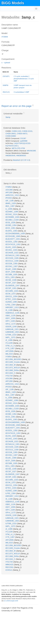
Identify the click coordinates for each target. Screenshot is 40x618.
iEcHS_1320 (11, 247)
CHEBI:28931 (11, 134)
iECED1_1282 (12, 242)
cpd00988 (23, 141)
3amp (8, 117)
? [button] (32, 105)
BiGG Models (13, 3)
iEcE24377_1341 (13, 239)
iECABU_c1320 (12, 220)
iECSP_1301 (11, 288)
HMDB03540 (10, 156)
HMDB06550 (21, 156)
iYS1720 (9, 376)
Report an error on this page (17, 106)
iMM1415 (10, 564)
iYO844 (5, 37)
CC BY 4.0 (26, 160)
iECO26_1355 (12, 263)
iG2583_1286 (11, 302)
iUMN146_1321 (12, 329)
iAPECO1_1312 (12, 195)
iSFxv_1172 (11, 324)
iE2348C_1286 (12, 212)
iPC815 (9, 198)
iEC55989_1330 (13, 217)
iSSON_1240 (11, 326)
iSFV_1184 (10, 321)
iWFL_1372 (11, 337)
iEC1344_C (11, 373)
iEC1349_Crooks (13, 362)
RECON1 (10, 567)
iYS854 (9, 187)
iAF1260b (10, 351)
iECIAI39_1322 (12, 253)
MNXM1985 (31, 151)
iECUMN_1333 (12, 291)
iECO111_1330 (12, 261)
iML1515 (9, 354)
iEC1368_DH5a (12, 370)
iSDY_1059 (11, 318)
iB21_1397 (10, 206)
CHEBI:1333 (16, 131)
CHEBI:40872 (22, 134)
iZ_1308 (9, 340)
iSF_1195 (10, 201)
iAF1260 (9, 192)
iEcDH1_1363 (12, 231)
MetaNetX (17, 160)
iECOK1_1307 (12, 266)
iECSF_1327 (11, 283)
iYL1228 (9, 343)
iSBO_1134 (11, 315)
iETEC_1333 (11, 299)
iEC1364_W (11, 365)
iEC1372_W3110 (13, 368)
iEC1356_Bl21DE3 (14, 359)
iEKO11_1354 (12, 296)
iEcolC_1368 (11, 269)
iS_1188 (9, 310)
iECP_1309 (11, 272)
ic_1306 (9, 209)
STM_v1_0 (10, 346)
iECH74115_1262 (13, 244)
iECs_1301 (10, 277)
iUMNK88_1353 (12, 332)
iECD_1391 (11, 228)
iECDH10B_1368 (13, 236)
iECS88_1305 (12, 274)
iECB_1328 (11, 222)
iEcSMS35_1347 (13, 285)
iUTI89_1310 (11, 335)
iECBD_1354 (11, 225)
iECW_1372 (11, 294)
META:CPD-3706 (18, 148)
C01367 (23, 138)
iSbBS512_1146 (13, 313)
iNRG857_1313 (12, 307)
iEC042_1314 (12, 214)
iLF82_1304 (11, 305)
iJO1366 (9, 190)
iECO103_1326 (12, 258)
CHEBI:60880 (11, 136)
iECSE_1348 (11, 280)
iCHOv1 (9, 570)
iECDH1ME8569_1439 (15, 233)
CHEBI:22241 (27, 131)
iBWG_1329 (11, 203)
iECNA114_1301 (13, 255)
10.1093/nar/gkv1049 (11, 601)
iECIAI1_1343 (12, 250)
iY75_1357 (10, 348)
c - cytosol (6, 62)
